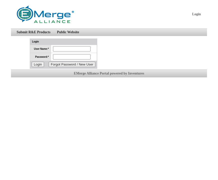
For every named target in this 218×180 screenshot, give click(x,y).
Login (196, 14)
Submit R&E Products (33, 32)
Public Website (68, 32)
